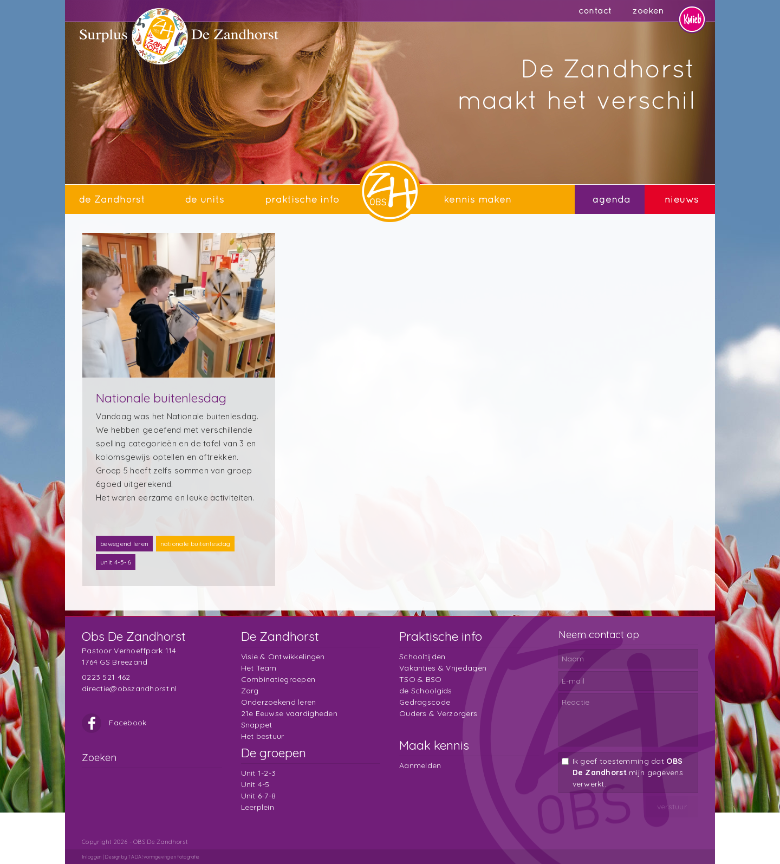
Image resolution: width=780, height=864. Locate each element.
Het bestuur (262, 736)
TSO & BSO (420, 679)
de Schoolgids (425, 691)
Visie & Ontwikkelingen (283, 656)
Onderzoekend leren (278, 702)
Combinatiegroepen (278, 679)
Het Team (259, 668)
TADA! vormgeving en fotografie (163, 857)
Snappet (256, 725)
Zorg (250, 691)
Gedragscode (424, 702)
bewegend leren (124, 544)
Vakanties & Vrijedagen (442, 668)
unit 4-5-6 (115, 562)
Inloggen (91, 857)
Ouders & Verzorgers (438, 713)
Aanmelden (420, 765)
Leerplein (258, 807)
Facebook (114, 722)
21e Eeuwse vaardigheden (289, 713)
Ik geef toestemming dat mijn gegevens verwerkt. (628, 772)
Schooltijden (422, 656)
